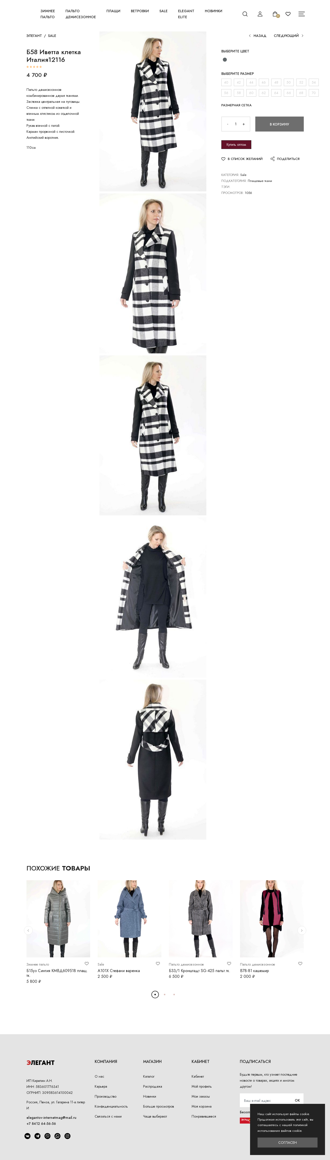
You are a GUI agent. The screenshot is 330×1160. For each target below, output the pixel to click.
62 (264, 92)
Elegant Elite (186, 13)
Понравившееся (204, 1116)
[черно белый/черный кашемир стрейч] (224, 59)
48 (276, 82)
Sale (163, 10)
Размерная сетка (236, 105)
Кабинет (198, 1076)
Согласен (287, 1142)
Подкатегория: (234, 180)
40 (226, 82)
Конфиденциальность (111, 1106)
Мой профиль (202, 1086)
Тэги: (225, 186)
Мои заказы (201, 1096)
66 (289, 92)
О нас (99, 1076)
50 (289, 82)
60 (251, 92)
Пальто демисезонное (80, 13)
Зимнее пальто (47, 13)
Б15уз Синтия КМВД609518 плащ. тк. (57, 973)
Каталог (148, 1076)
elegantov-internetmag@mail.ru (51, 1117)
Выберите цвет (235, 51)
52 (301, 82)
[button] (28, 930)
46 (264, 82)
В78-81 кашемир (254, 971)
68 (301, 92)
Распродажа (152, 1086)
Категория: (230, 174)
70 (314, 92)
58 (239, 92)
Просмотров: (232, 192)
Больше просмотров (158, 1106)
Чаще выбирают (155, 1116)
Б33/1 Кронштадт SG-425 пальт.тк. (199, 971)
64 (276, 92)
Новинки (213, 10)
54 (314, 82)
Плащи (113, 10)
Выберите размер (237, 73)
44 (251, 82)
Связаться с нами (108, 1116)
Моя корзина (202, 1106)
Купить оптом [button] (236, 144)
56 (226, 92)
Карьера (101, 1086)
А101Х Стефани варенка (119, 971)
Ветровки (140, 10)
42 (239, 82)
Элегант (34, 35)
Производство (105, 1096)
